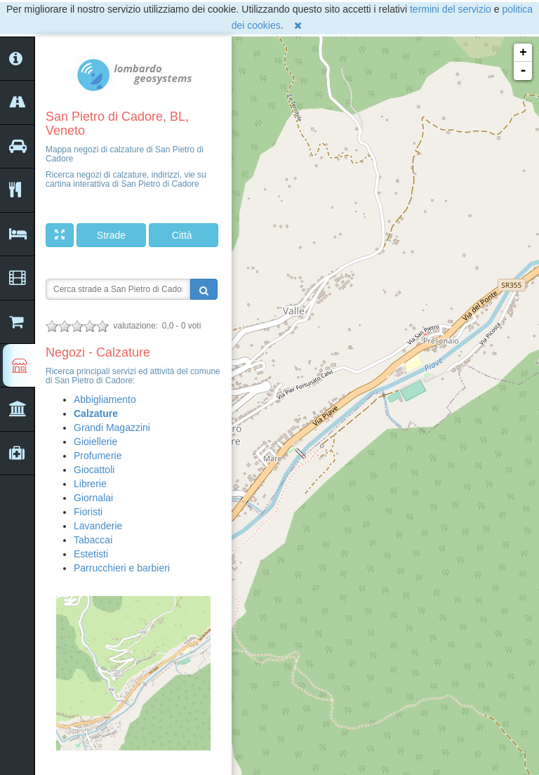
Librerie (90, 483)
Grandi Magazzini (112, 427)
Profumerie (97, 455)
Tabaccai (93, 539)
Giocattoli (94, 469)
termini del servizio (450, 9)
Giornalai (93, 497)
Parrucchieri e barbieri (122, 568)
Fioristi (88, 511)
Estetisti (91, 553)
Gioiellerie (95, 441)
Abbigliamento (105, 399)
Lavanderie (98, 525)
